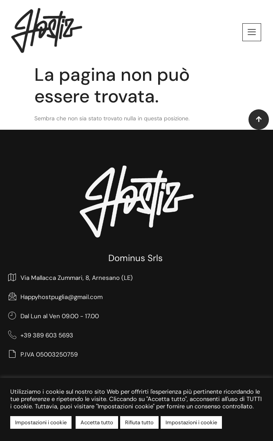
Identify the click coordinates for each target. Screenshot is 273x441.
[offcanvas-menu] (251, 32)
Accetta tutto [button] (97, 422)
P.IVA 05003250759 (43, 354)
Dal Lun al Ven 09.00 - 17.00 (53, 315)
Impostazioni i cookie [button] (41, 422)
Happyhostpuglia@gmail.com (55, 296)
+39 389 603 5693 (40, 335)
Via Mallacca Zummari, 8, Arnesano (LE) (70, 277)
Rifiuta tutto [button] (139, 422)
